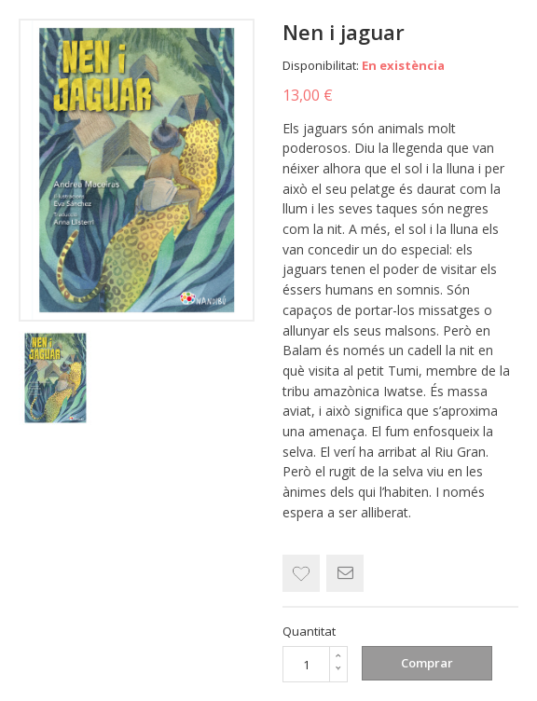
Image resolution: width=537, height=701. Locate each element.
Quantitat (309, 631)
